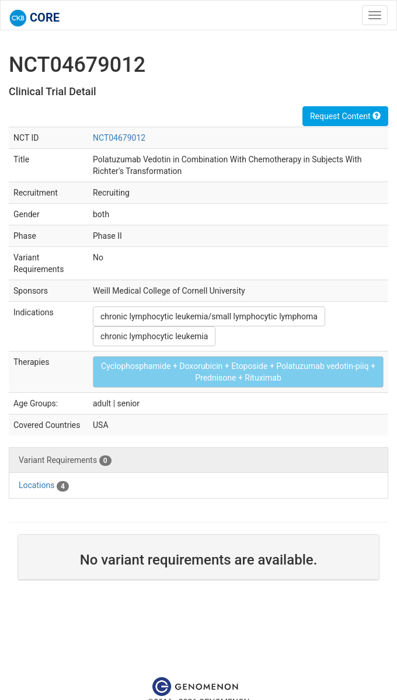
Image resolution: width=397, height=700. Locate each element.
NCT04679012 (119, 137)
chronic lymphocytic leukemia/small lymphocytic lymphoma (209, 316)
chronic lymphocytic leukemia (154, 336)
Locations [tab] (44, 485)
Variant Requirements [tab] (65, 460)
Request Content (345, 116)
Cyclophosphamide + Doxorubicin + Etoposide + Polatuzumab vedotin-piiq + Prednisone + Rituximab (238, 371)
